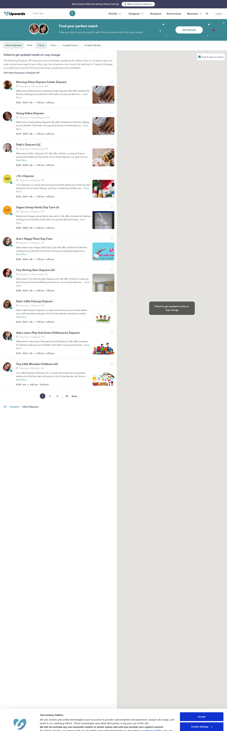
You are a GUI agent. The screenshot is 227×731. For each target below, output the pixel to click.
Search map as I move (212, 57)
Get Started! (189, 30)
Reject (201, 719)
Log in (219, 13)
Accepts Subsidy (93, 45)
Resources (194, 14)
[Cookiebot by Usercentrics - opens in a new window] (19, 725)
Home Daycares (13, 45)
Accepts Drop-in (70, 45)
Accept (201, 699)
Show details (47, 725)
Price (29, 45)
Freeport (15, 406)
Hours (53, 45)
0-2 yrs (41, 45)
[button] (111, 82)
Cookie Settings (201, 709)
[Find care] (53, 13)
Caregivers (136, 14)
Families (115, 14)
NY (5, 406)
